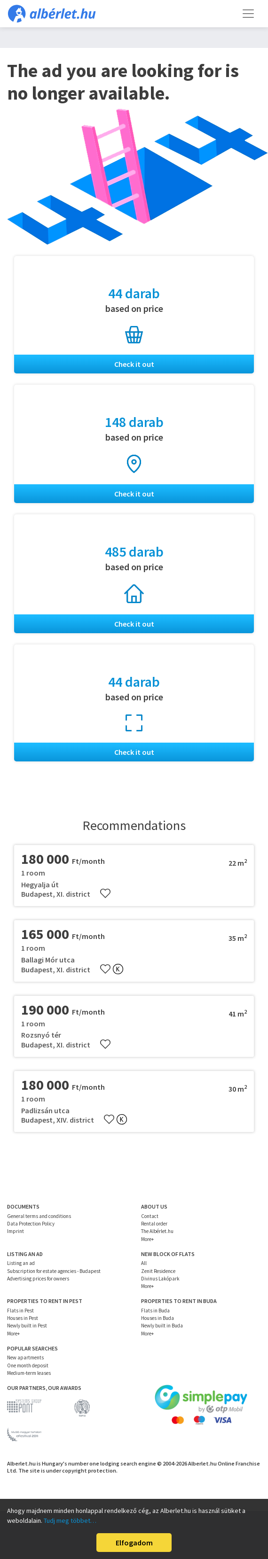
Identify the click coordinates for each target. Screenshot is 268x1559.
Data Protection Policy (31, 1223)
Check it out (134, 364)
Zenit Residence (158, 1271)
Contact (149, 1216)
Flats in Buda (155, 1310)
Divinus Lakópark (160, 1278)
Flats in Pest (20, 1310)
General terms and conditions (39, 1216)
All (144, 1263)
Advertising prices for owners (38, 1278)
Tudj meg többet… (70, 1520)
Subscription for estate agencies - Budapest (54, 1271)
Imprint (15, 1231)
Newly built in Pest (27, 1325)
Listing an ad (21, 1263)
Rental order (154, 1223)
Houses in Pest (22, 1318)
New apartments (25, 1357)
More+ (147, 1239)
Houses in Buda (157, 1318)
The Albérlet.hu (157, 1231)
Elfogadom (134, 1542)
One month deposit (27, 1365)
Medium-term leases (29, 1373)
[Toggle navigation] (248, 14)
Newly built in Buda (162, 1325)
